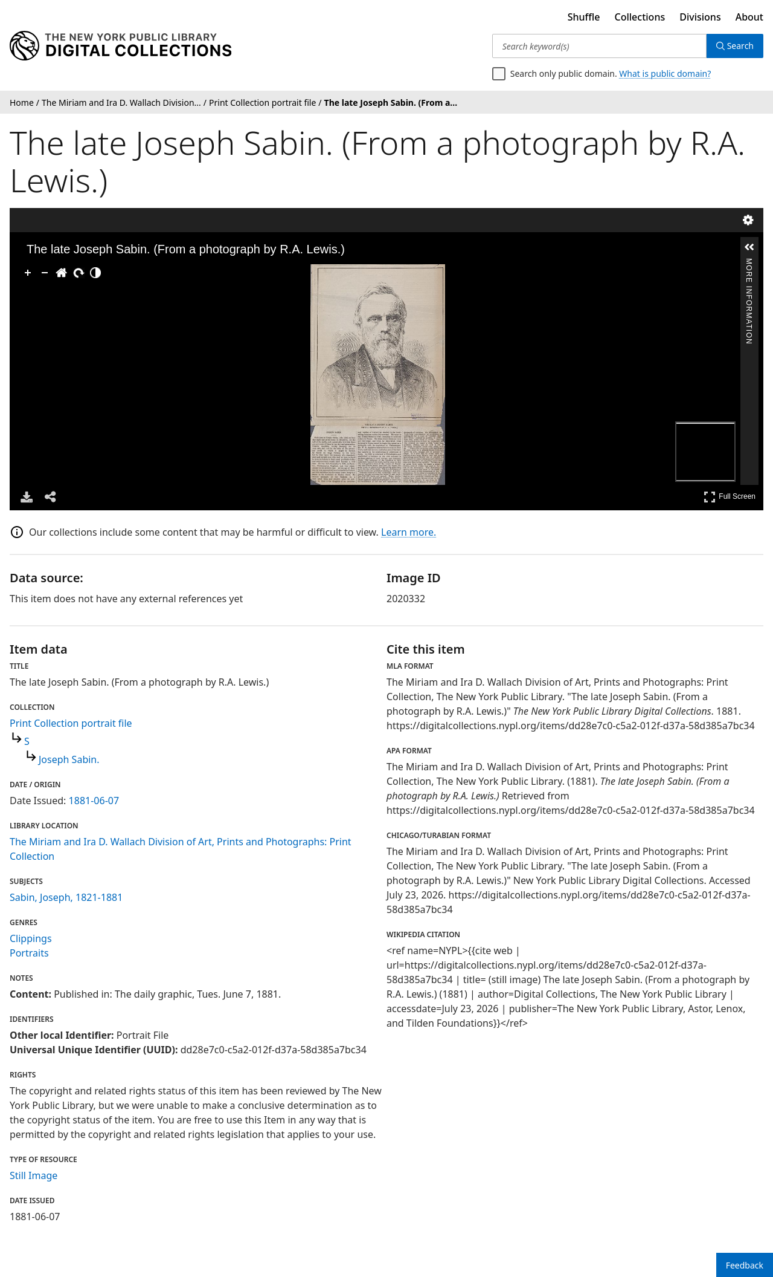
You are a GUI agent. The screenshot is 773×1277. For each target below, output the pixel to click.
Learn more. (408, 532)
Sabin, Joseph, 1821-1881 (66, 897)
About (749, 17)
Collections (640, 17)
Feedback (744, 1265)
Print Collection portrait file (71, 723)
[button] (749, 247)
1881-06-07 (94, 800)
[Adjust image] (95, 272)
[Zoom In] (27, 272)
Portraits (29, 953)
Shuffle (584, 17)
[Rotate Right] (78, 272)
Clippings (31, 938)
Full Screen (730, 496)
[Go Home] (61, 272)
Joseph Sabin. (69, 759)
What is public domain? (665, 73)
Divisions (699, 17)
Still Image (33, 1175)
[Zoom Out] (44, 272)
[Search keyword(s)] (599, 46)
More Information (749, 263)
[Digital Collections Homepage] (120, 46)
